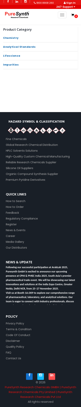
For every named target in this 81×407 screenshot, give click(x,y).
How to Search (15, 201)
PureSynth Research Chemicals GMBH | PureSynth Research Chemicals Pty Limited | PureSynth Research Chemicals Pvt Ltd (40, 392)
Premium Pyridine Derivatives (25, 180)
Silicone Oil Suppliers (19, 168)
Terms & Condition (18, 329)
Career (10, 236)
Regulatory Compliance (22, 218)
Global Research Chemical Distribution (32, 145)
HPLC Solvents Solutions (22, 151)
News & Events (15, 230)
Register (11, 224)
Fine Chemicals (16, 139)
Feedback (12, 213)
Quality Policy (15, 347)
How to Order (15, 207)
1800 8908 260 (44, 3)
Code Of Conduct (18, 335)
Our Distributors (16, 248)
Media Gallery (15, 242)
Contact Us (13, 358)
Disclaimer (13, 341)
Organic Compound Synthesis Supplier (32, 174)
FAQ (8, 352)
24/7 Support (65, 6)
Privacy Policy (15, 323)
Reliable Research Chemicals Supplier (31, 162)
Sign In (70, 3)
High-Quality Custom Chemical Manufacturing (38, 156)
